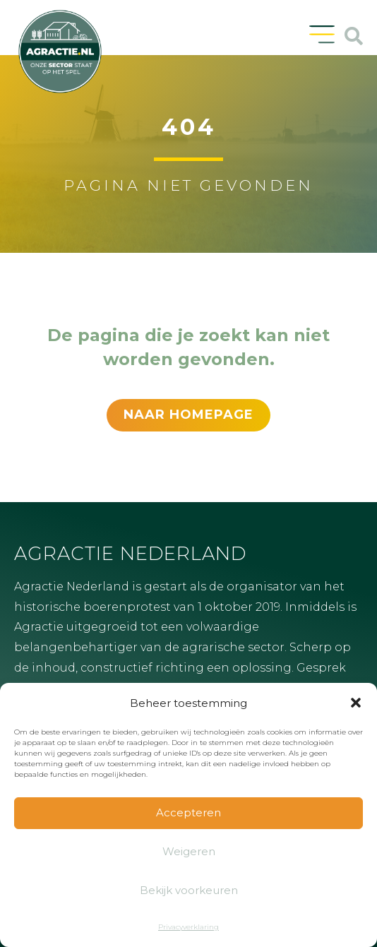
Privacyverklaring (188, 926)
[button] (356, 703)
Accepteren (188, 812)
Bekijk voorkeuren (189, 890)
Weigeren (188, 851)
